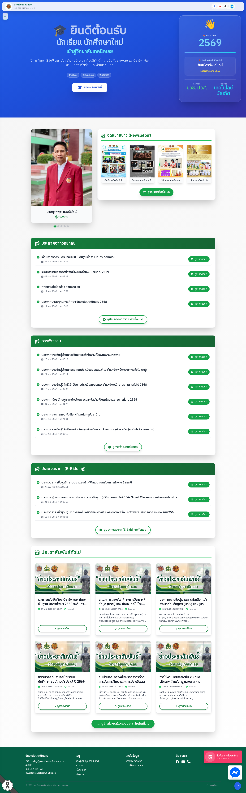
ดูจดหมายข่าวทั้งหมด (156, 195)
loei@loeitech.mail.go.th (43, 773)
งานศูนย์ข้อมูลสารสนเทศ (87, 761)
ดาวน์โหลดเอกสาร (134, 765)
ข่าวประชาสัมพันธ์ (134, 761)
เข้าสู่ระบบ (80, 774)
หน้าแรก (79, 765)
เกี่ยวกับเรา (81, 770)
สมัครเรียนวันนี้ (90, 87)
